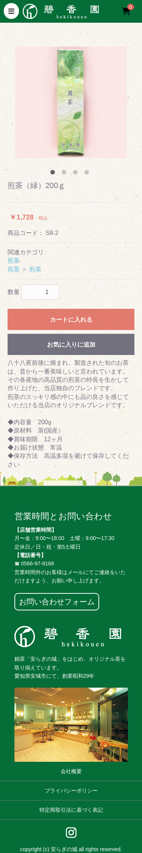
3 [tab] (77, 173)
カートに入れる (71, 319)
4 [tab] (88, 173)
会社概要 (71, 771)
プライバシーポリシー (71, 791)
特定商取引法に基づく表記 (71, 810)
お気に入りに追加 (71, 344)
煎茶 (14, 260)
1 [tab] (54, 173)
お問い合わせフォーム (57, 602)
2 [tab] (65, 173)
